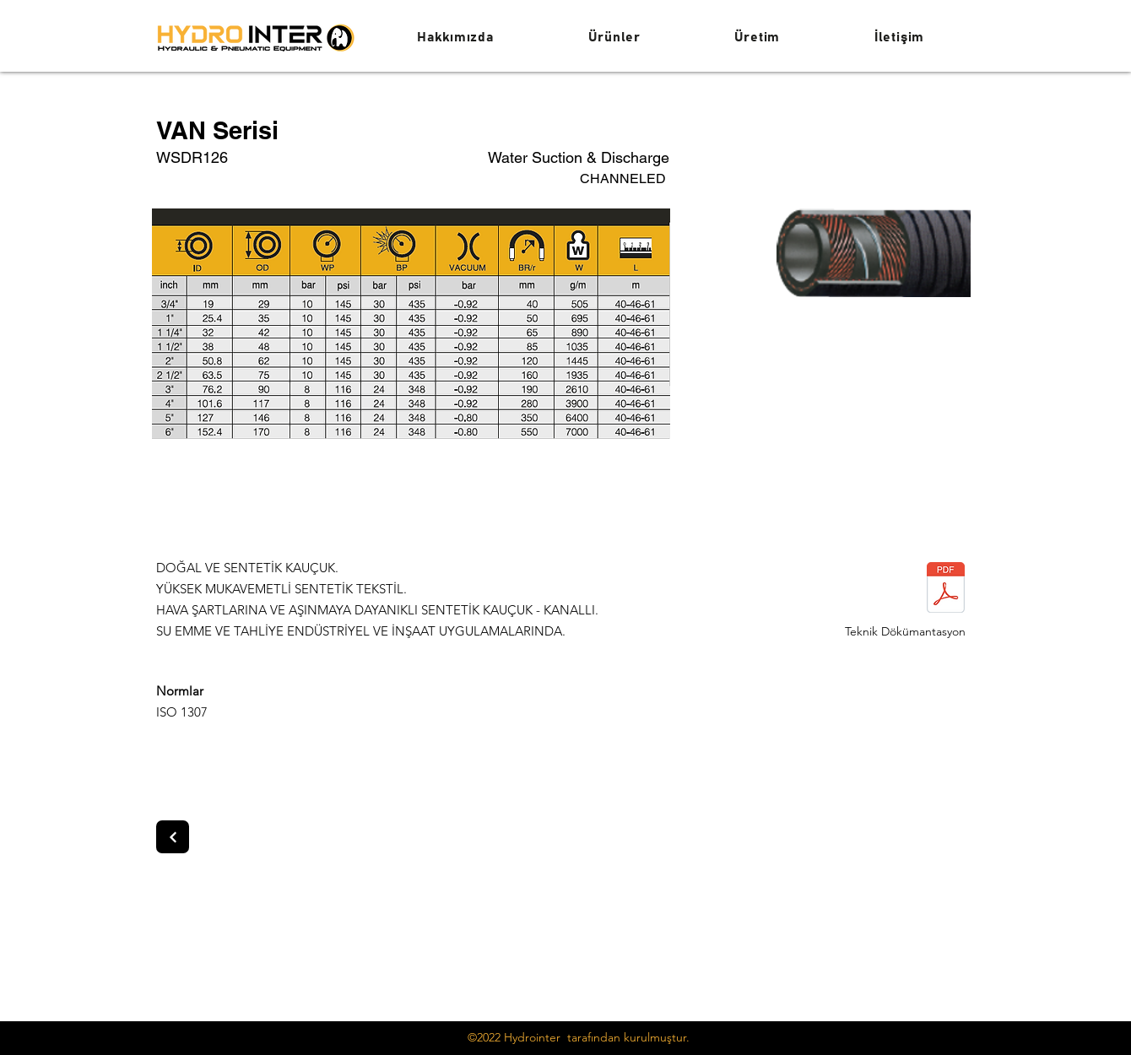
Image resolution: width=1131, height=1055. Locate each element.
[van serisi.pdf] (945, 589)
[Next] (172, 836)
